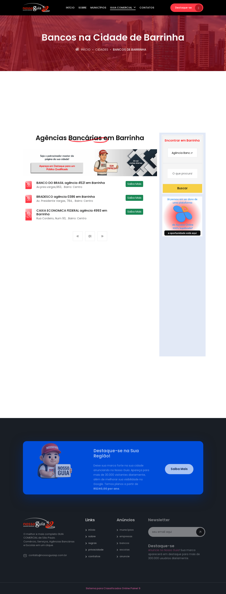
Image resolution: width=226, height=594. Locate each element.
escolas (126, 549)
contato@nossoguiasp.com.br (47, 555)
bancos (126, 543)
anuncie (126, 556)
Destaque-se (188, 8)
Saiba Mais (134, 184)
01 (89, 238)
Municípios (98, 7)
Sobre (82, 7)
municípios (128, 530)
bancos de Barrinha (129, 50)
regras (94, 543)
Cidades (101, 50)
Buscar (182, 188)
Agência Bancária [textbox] (183, 153)
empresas (127, 536)
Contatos (146, 7)
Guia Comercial (123, 7)
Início (70, 7)
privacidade (97, 549)
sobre (93, 536)
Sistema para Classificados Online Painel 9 (113, 588)
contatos (96, 556)
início (93, 530)
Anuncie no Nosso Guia (165, 550)
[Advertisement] (113, 102)
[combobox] (182, 153)
